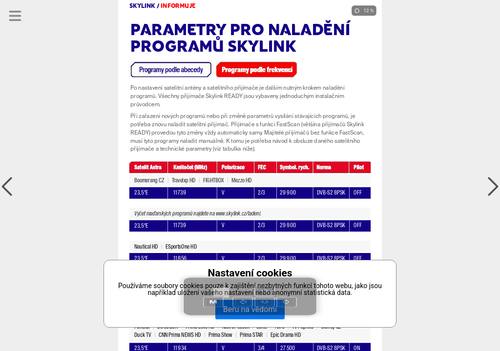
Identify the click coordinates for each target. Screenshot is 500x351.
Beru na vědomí (250, 309)
